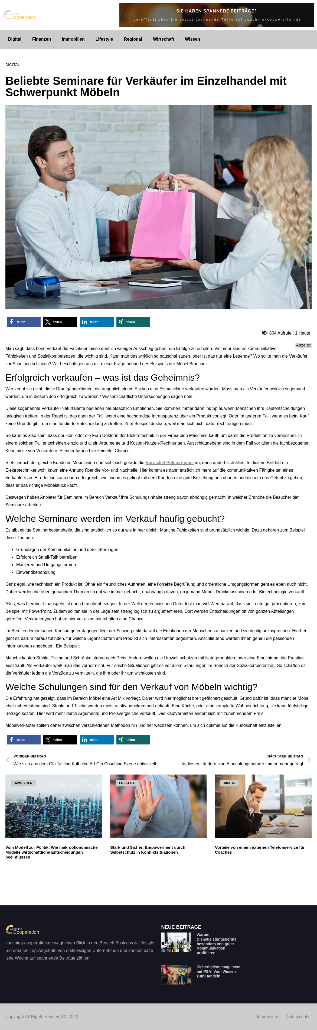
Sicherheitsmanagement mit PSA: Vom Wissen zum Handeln (219, 971)
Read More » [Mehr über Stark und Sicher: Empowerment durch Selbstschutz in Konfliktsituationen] (121, 886)
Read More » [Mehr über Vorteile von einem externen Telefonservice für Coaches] (226, 886)
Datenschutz (297, 1016)
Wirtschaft (163, 39)
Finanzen (41, 39)
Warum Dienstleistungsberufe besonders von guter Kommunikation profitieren (217, 943)
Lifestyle (104, 39)
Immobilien (73, 39)
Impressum (267, 1016)
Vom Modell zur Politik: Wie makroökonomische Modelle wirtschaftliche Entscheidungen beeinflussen (51, 852)
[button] (24, 322)
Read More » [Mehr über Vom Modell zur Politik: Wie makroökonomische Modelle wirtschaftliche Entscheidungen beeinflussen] (16, 891)
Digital (14, 39)
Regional (133, 39)
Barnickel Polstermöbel (170, 462)
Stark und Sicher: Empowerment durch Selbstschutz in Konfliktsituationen (147, 849)
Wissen (192, 39)
